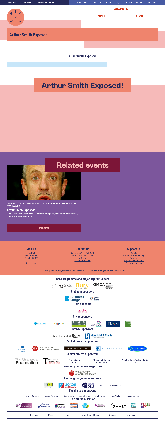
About (140, 16)
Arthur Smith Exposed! (21, 210)
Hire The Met (82, 258)
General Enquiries (82, 260)
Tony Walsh (115, 396)
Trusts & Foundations (134, 260)
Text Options (152, 2)
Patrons (133, 258)
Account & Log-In (114, 2)
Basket (129, 2)
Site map (131, 415)
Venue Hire (82, 2)
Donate (133, 253)
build (123, 271)
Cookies (113, 415)
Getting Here (31, 263)
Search (139, 2)
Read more (44, 228)
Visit (101, 16)
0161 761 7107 (85, 255)
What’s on (121, 9)
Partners (34, 415)
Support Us (96, 2)
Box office (19, 2)
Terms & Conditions (90, 415)
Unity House (115, 385)
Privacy (67, 415)
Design (116, 271)
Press (51, 415)
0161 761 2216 (87, 253)
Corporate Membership (133, 255)
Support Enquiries (134, 263)
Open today (45, 2)
